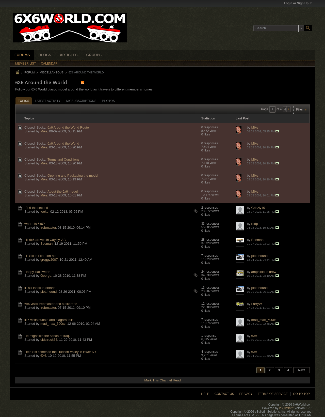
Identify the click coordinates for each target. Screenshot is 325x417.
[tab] (23, 100)
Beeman (46, 243)
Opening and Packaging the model (72, 175)
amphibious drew (263, 272)
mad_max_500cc (53, 324)
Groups (94, 55)
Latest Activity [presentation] (47, 101)
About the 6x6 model (62, 191)
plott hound (259, 256)
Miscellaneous (51, 72)
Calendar (49, 63)
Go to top (301, 394)
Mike (43, 131)
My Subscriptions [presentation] (81, 101)
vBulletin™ (286, 408)
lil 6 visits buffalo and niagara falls (48, 320)
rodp (254, 224)
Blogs (45, 55)
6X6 (254, 336)
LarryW (256, 304)
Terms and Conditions (63, 159)
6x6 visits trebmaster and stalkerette (50, 304)
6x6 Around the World (63, 143)
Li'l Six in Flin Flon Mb (40, 256)
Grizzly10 (258, 208)
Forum (29, 72)
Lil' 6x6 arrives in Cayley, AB (45, 240)
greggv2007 (49, 259)
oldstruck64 (48, 340)
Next (301, 370)
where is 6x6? (34, 224)
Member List (25, 63)
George (45, 275)
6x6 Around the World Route (68, 127)
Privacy (246, 394)
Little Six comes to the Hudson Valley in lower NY (60, 352)
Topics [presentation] (23, 101)
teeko (44, 211)
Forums (22, 55)
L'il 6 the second (36, 208)
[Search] (278, 28)
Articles (68, 55)
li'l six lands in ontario (39, 288)
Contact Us (224, 394)
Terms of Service (273, 394)
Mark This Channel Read (162, 380)
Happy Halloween (37, 272)
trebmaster (48, 227)
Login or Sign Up (298, 3)
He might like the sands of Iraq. (47, 336)
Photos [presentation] (108, 101)
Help (205, 394)
